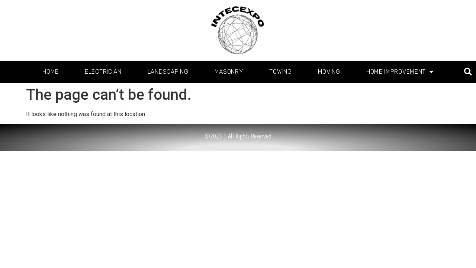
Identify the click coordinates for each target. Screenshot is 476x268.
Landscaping (168, 71)
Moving (329, 71)
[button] (468, 72)
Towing (280, 71)
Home (50, 71)
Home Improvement (400, 72)
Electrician (103, 71)
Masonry (229, 71)
